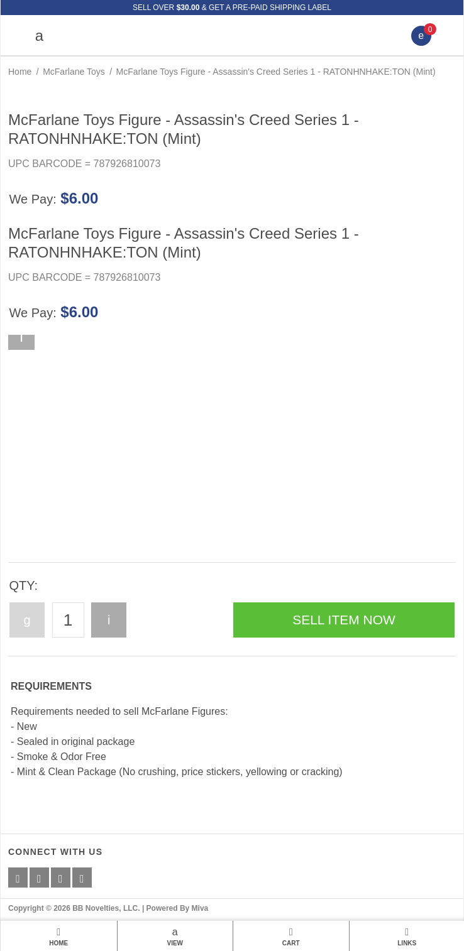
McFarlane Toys (74, 72)
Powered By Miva (177, 908)
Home (19, 72)
